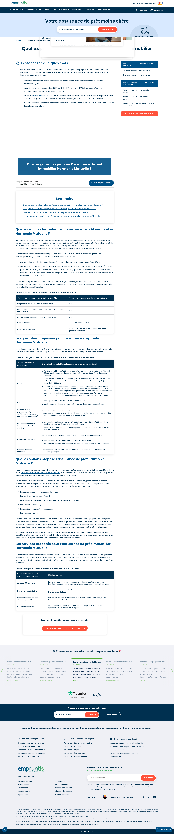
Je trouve (91, 714)
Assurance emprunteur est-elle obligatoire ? (127, 743)
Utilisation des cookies (63, 791)
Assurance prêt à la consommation (78, 743)
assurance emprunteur (43, 95)
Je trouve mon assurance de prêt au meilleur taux (138, 64)
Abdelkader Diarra (30, 182)
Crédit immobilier (17, 10)
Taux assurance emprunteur (29, 746)
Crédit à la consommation (83, 10)
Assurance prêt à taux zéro (74, 753)
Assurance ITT (115, 756)
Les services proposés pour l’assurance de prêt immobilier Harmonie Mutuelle (61, 216)
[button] (4, 829)
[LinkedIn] (149, 797)
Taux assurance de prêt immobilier (137, 71)
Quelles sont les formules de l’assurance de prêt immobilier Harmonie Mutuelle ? (63, 205)
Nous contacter (24, 791)
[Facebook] (138, 797)
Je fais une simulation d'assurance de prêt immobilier (138, 83)
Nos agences (141, 10)
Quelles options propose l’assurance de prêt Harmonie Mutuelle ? (55, 212)
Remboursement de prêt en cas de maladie (127, 746)
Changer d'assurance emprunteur (137, 75)
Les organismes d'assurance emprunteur (126, 750)
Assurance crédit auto (72, 746)
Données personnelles (63, 788)
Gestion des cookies (62, 794)
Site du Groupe (23, 784)
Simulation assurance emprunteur (31, 743)
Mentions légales (61, 784)
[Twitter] (143, 797)
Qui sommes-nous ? (26, 781)
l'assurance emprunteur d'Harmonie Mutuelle (40, 472)
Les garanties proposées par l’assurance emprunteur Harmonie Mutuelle (59, 208)
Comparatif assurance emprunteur (32, 753)
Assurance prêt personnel (74, 750)
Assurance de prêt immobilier (57, 10)
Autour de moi (111, 714)
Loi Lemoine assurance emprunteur (124, 753)
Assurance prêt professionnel (75, 756)
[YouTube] (154, 797)
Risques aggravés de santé (28, 756)
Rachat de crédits (34, 10)
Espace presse (23, 794)
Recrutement (60, 781)
